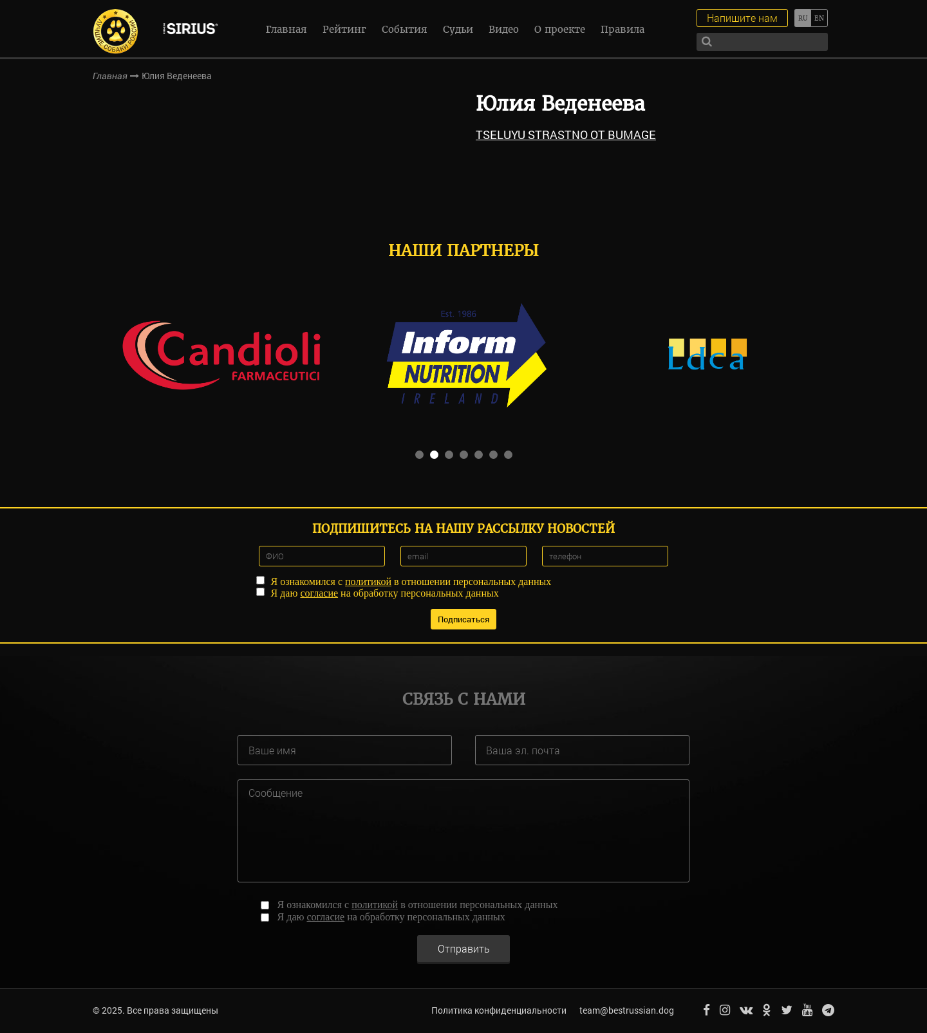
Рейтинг (344, 29)
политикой (368, 581)
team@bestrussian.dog (626, 1010)
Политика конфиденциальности (498, 1010)
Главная (286, 29)
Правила (622, 29)
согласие (319, 593)
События (404, 29)
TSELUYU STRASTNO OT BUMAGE (566, 134)
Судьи (458, 29)
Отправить (464, 948)
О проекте (559, 29)
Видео (504, 29)
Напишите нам (742, 17)
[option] (220, 354)
